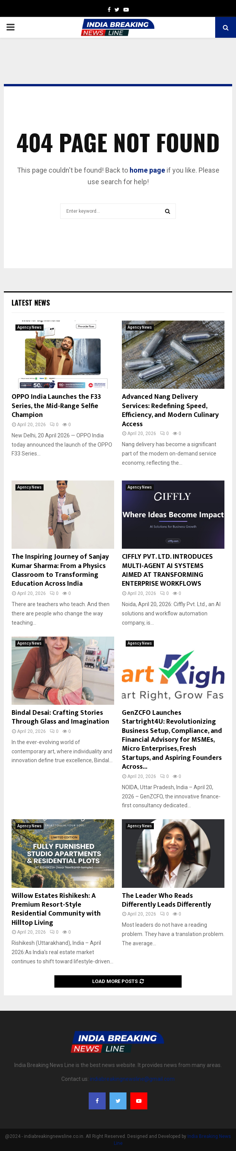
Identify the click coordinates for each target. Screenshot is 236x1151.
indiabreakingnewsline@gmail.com (132, 1079)
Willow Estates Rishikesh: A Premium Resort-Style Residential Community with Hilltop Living (56, 909)
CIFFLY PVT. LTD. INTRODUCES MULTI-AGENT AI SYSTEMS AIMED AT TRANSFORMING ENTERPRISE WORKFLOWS (167, 570)
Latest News (31, 302)
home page (147, 170)
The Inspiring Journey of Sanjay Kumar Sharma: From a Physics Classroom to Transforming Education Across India (60, 570)
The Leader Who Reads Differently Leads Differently (166, 900)
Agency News (29, 327)
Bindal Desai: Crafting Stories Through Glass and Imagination (60, 717)
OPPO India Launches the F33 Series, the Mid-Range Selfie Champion (56, 406)
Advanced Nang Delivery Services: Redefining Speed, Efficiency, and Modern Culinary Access (170, 410)
